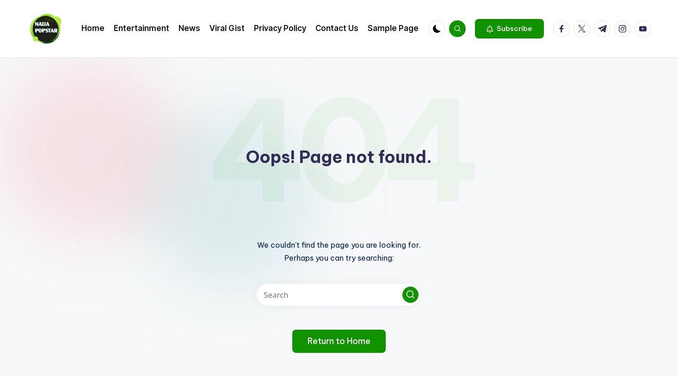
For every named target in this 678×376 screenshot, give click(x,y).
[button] (509, 28)
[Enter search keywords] (339, 295)
